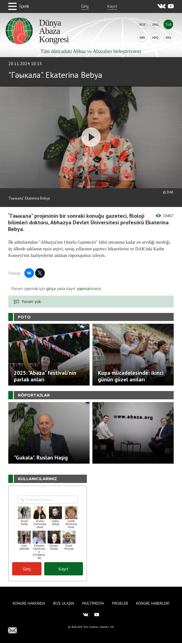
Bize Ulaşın (63, 603)
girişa (51, 288)
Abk (142, 37)
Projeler (120, 603)
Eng (155, 24)
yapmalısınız (88, 288)
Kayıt (112, 6)
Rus (142, 24)
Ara (168, 37)
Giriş (85, 6)
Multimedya (93, 603)
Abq (155, 37)
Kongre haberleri (152, 603)
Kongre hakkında (29, 603)
